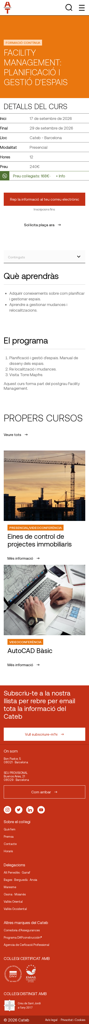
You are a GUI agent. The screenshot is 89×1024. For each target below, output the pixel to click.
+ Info (60, 175)
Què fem (9, 829)
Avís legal (51, 1019)
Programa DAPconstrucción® (23, 937)
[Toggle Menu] (81, 8)
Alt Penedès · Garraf (17, 872)
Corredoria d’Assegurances (22, 930)
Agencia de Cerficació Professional (26, 944)
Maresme (10, 887)
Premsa (9, 836)
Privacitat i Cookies (73, 1019)
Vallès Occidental (15, 908)
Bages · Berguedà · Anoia (20, 879)
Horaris (8, 851)
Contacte (10, 843)
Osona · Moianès (15, 894)
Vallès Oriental (13, 901)
